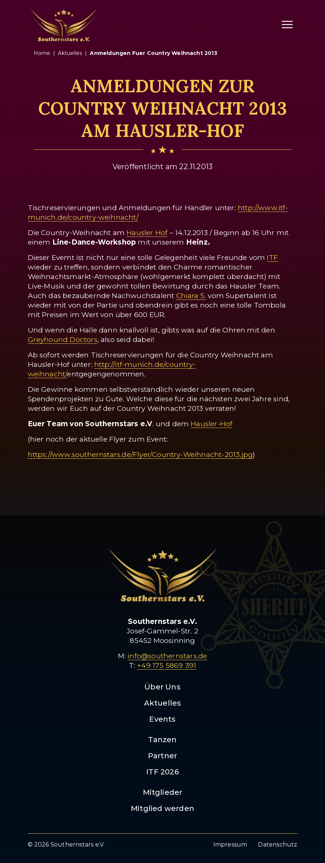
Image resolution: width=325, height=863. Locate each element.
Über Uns (162, 686)
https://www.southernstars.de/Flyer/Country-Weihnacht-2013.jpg (140, 454)
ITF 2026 (162, 771)
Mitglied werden (162, 808)
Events (162, 719)
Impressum (230, 844)
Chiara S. (191, 295)
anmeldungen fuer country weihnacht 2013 (153, 53)
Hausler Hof (146, 232)
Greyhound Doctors (62, 339)
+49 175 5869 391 (166, 665)
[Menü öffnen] (287, 24)
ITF (272, 257)
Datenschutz (277, 844)
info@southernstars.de (167, 656)
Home (42, 53)
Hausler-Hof (211, 424)
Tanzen (162, 739)
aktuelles (70, 53)
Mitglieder (162, 792)
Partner (162, 755)
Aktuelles (162, 703)
